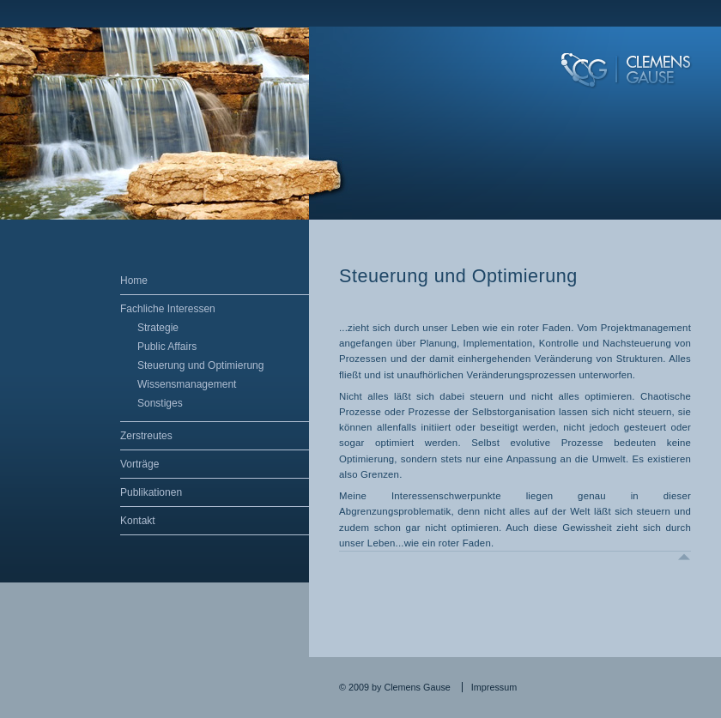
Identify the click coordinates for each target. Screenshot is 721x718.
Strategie (158, 328)
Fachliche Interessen (167, 309)
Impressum (494, 687)
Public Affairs (167, 347)
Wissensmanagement (186, 384)
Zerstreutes (146, 436)
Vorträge (139, 464)
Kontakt (137, 521)
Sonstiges (160, 403)
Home (134, 281)
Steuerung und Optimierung (200, 365)
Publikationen (151, 492)
